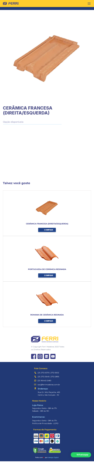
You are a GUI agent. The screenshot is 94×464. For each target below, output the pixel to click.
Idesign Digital (53, 457)
